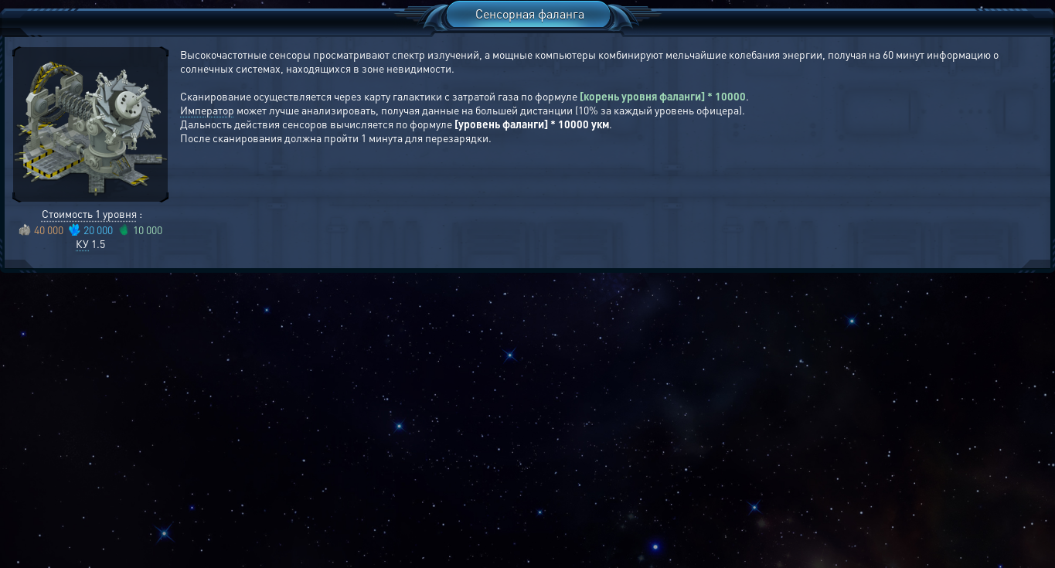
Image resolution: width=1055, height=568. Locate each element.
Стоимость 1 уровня (89, 213)
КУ (82, 243)
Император (207, 110)
